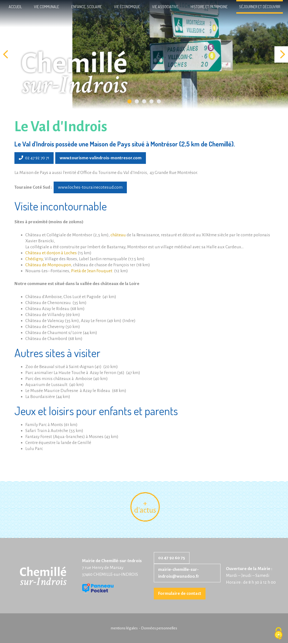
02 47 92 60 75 (171, 557)
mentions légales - (126, 628)
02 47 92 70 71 (34, 157)
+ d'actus (145, 507)
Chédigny (34, 258)
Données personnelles (159, 628)
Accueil (15, 6)
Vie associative (165, 6)
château (118, 234)
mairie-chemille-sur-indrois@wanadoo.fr (178, 573)
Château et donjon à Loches (51, 252)
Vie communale (46, 6)
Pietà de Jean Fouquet (91, 270)
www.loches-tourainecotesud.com (90, 187)
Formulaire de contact (179, 593)
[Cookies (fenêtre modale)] (278, 633)
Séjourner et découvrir (259, 6)
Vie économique (127, 6)
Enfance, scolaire (86, 6)
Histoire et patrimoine (209, 6)
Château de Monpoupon (48, 264)
